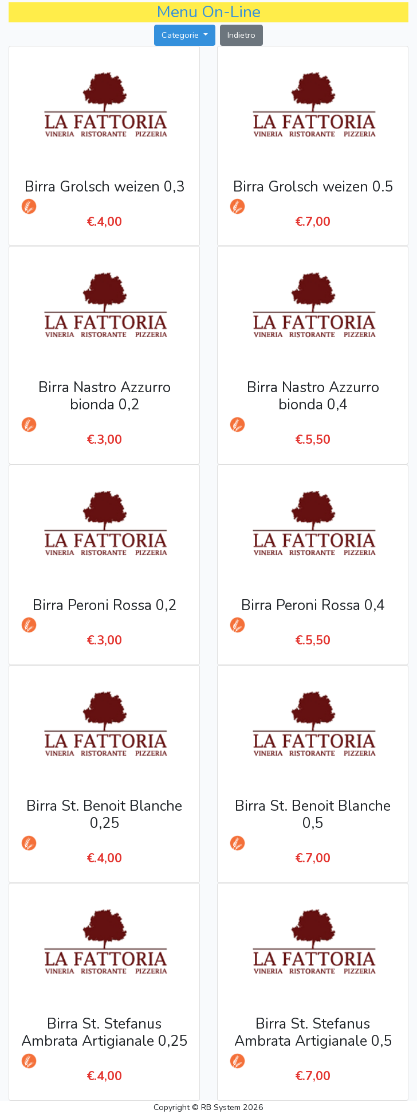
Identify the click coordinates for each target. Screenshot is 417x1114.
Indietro (241, 35)
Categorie (181, 35)
